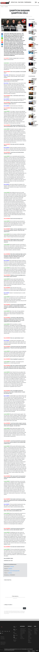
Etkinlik (21, 634)
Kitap (21, 635)
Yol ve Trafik (30, 630)
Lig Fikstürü (30, 634)
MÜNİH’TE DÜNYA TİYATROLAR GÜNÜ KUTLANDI (34, 58)
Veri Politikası (3, 638)
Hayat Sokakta (21, 2)
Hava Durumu (29, 629)
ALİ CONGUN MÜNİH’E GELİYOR (34, 64)
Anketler (35, 629)
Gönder (24, 608)
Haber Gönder (3, 644)
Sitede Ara (36, 628)
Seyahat (21, 637)
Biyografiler (36, 630)
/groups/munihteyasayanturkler (14, 570)
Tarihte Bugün (29, 636)
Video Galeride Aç (15, 596)
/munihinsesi (12, 566)
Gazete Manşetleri (29, 642)
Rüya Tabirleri (35, 632)
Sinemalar (29, 637)
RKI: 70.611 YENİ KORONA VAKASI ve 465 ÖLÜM (34, 109)
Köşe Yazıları (22, 638)
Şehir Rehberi (29, 640)
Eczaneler (29, 633)
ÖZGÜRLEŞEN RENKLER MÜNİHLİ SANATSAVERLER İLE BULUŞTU (35, 123)
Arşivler (16, 635)
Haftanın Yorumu (14, 2)
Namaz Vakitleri (29, 632)
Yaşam (21, 636)
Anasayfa (2, 6)
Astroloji (35, 633)
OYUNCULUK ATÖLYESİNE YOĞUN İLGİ (34, 93)
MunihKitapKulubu (27, 2)
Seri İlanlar (29, 638)
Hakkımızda (2, 636)
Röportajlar (6, 6)
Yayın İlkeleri (2, 637)
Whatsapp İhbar (3, 643)
